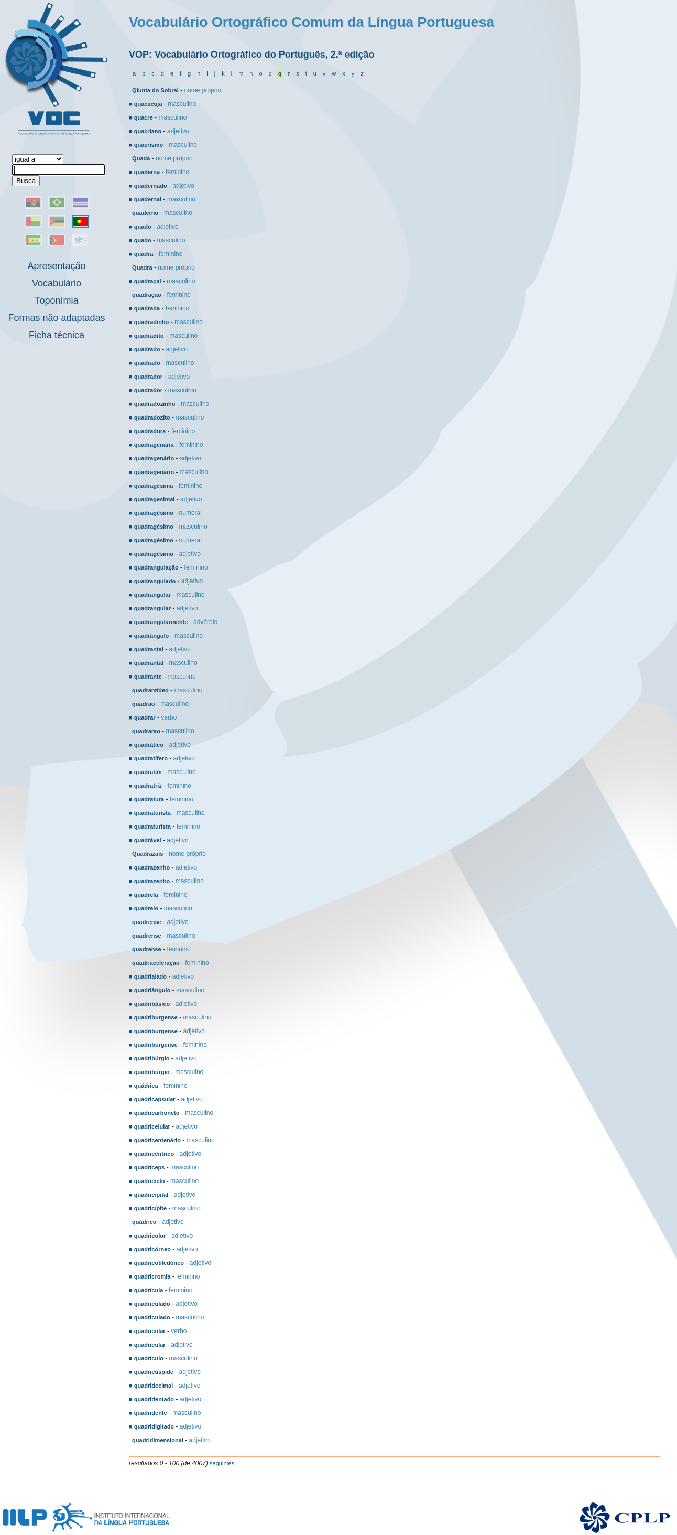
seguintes (222, 1463)
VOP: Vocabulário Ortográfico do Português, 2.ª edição (251, 54)
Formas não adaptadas (56, 318)
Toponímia (56, 300)
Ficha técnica (56, 335)
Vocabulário (56, 283)
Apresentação (56, 266)
